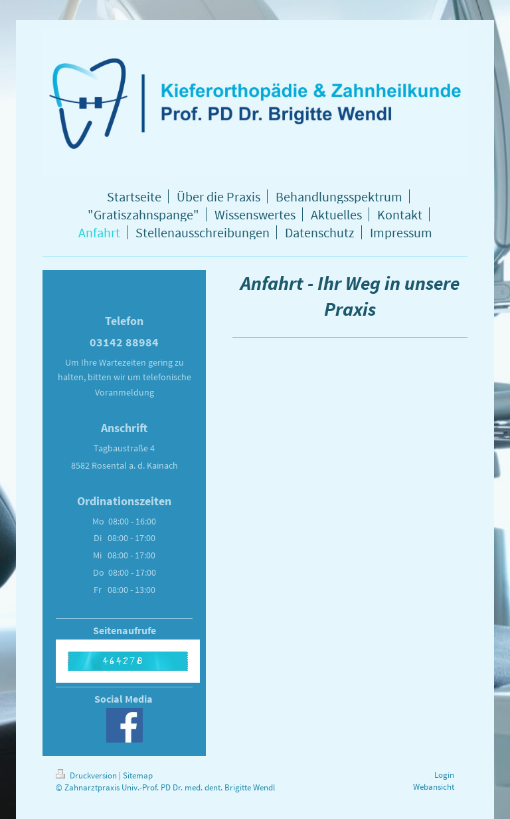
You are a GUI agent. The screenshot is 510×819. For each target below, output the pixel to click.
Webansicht (433, 786)
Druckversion (87, 775)
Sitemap (138, 775)
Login (444, 774)
